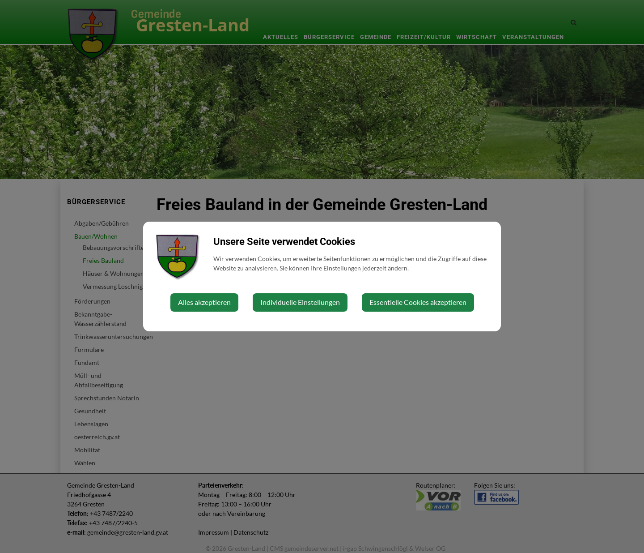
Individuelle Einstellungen (300, 302)
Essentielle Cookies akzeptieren (417, 302)
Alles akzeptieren (204, 302)
